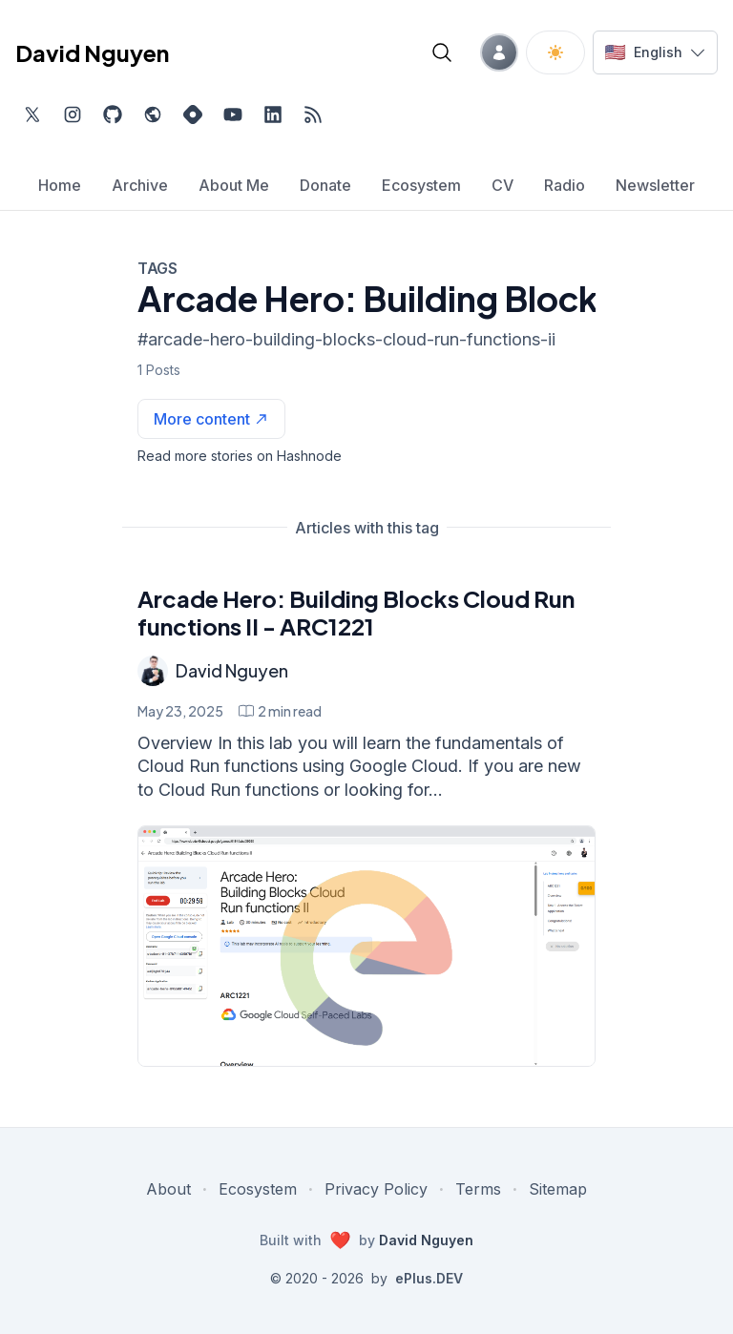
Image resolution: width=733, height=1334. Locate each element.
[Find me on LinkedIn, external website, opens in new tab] (273, 114)
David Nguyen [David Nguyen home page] (92, 52)
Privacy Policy (376, 1189)
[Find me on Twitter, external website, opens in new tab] (32, 114)
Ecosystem (258, 1189)
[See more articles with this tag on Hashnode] (211, 419)
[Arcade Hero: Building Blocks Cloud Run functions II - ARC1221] (366, 946)
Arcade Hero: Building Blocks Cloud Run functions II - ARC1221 (356, 612)
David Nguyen (232, 670)
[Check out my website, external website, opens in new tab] (153, 114)
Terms (478, 1189)
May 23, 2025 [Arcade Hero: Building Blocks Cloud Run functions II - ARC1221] (180, 710)
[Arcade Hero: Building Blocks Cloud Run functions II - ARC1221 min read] (280, 710)
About (168, 1189)
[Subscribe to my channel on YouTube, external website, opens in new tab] (233, 114)
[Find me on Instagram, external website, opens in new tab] (72, 114)
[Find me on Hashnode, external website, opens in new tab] (193, 114)
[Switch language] (655, 52)
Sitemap (558, 1189)
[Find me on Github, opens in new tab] (112, 114)
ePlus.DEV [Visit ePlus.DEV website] (429, 1278)
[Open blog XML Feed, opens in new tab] (313, 114)
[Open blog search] (442, 52)
